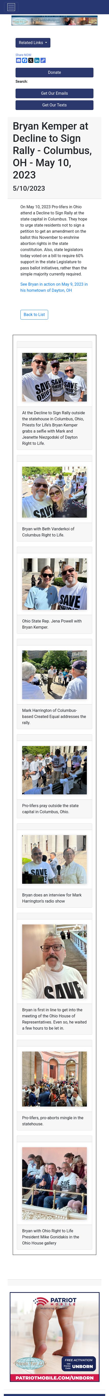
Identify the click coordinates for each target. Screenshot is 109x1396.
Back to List (34, 314)
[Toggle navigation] (11, 7)
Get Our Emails (54, 93)
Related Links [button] (31, 42)
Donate (54, 72)
